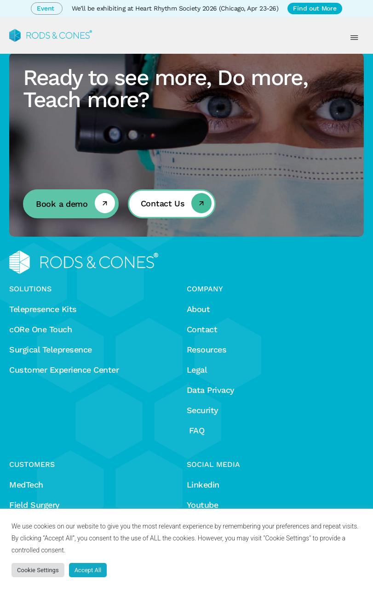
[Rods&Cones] (50, 35)
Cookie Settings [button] (38, 570)
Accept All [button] (88, 570)
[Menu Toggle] (354, 38)
